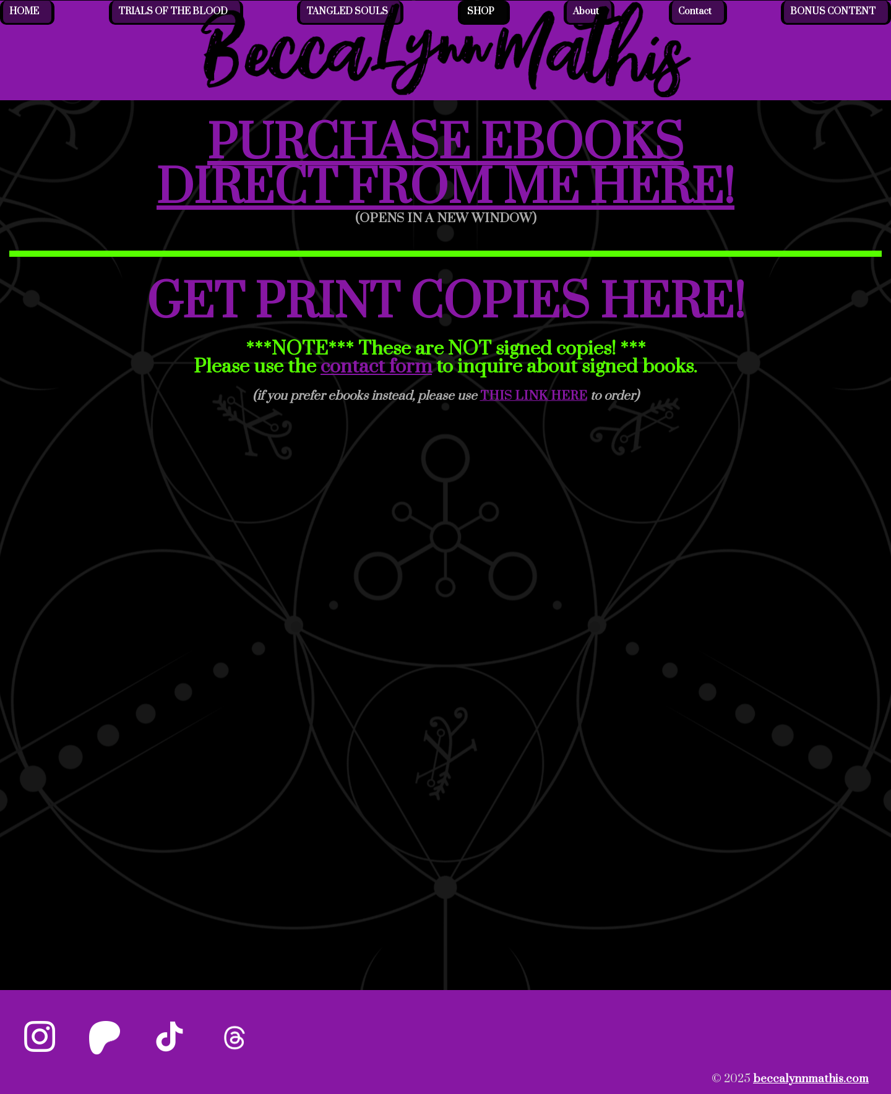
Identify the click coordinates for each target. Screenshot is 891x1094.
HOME (24, 11)
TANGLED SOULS (347, 11)
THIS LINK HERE (533, 396)
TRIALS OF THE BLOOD (173, 11)
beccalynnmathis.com (811, 1079)
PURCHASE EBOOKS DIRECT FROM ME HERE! (445, 166)
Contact (695, 11)
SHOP (480, 11)
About (586, 11)
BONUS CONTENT (833, 11)
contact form (376, 367)
